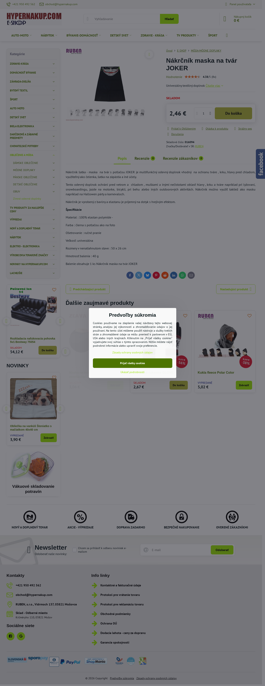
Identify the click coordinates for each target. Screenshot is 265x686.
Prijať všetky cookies (132, 363)
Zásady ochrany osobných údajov (132, 352)
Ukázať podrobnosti (132, 372)
